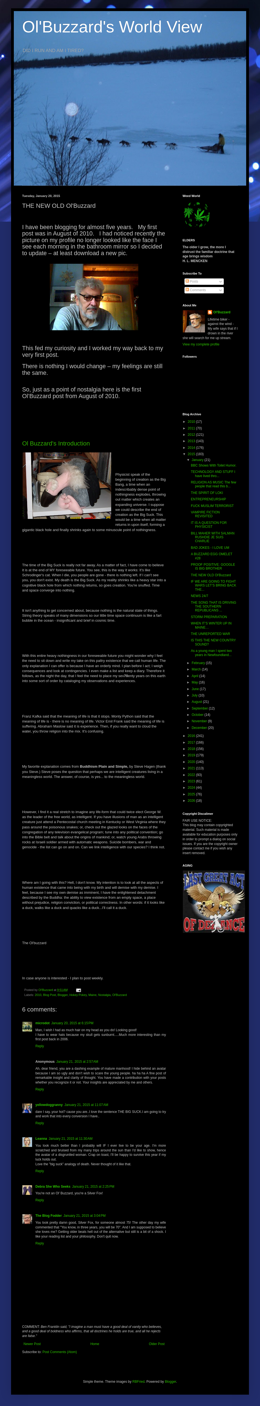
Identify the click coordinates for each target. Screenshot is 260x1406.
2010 (38, 995)
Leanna (41, 1139)
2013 (192, 441)
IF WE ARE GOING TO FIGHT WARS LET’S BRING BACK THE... (213, 585)
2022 (192, 775)
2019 (192, 755)
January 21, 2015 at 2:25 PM (93, 1187)
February (199, 663)
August (197, 702)
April (195, 676)
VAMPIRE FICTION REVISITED (205, 514)
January (198, 460)
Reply (39, 1046)
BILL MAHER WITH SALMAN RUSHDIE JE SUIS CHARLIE (213, 537)
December (200, 728)
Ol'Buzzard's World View (112, 26)
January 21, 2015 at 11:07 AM (86, 1105)
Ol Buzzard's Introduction (56, 443)
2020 (192, 762)
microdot (42, 1023)
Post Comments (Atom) (59, 1352)
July (195, 695)
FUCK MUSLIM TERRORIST (212, 506)
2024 (192, 788)
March (197, 669)
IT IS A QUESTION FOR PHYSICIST (209, 525)
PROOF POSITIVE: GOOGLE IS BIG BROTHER (213, 566)
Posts (192, 281)
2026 (192, 801)
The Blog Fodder (48, 1216)
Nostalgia (104, 995)
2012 (192, 435)
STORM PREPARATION (209, 617)
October (198, 715)
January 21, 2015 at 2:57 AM (77, 1062)
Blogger (63, 995)
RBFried (138, 1382)
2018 (192, 749)
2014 (192, 448)
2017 (192, 742)
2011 (192, 428)
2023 (192, 781)
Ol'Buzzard (119, 995)
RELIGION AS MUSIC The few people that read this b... (213, 484)
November (200, 721)
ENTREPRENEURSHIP (208, 499)
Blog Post (49, 995)
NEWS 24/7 (199, 596)
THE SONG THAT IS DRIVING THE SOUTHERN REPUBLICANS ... (213, 607)
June (196, 689)
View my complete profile (201, 344)
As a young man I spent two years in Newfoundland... (211, 653)
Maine (93, 995)
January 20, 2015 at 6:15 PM (72, 1023)
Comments (196, 290)
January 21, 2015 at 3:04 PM (84, 1216)
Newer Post (32, 1344)
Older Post (157, 1344)
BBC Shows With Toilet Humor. (213, 465)
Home (94, 1344)
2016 (192, 736)
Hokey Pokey (78, 995)
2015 (192, 454)
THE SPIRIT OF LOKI (207, 493)
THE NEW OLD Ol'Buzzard (211, 575)
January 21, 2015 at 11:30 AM (70, 1139)
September (200, 708)
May (195, 682)
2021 (192, 768)
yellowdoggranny (49, 1105)
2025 (192, 794)
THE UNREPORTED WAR (210, 634)
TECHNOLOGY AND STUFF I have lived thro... (213, 474)
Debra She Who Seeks (53, 1187)
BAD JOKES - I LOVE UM (210, 548)
